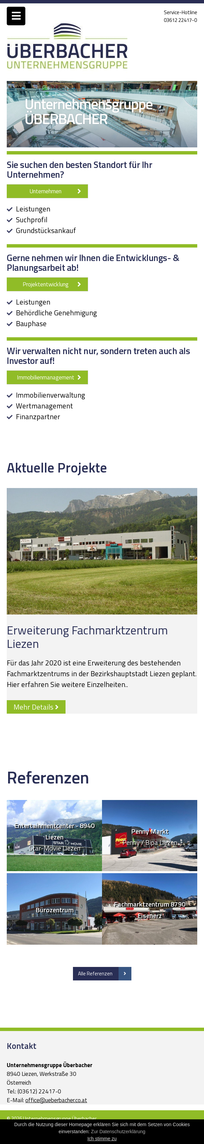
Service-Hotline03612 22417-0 (180, 16)
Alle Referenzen (104, 973)
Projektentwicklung (52, 284)
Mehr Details (36, 707)
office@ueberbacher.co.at (56, 1100)
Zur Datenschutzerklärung (118, 1131)
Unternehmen (55, 191)
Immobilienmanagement (49, 377)
